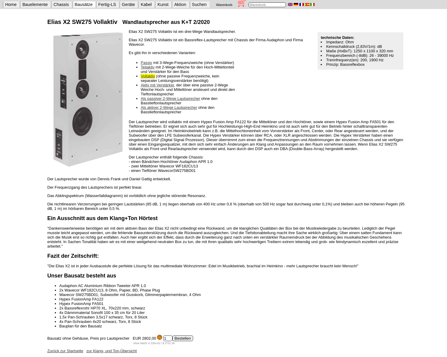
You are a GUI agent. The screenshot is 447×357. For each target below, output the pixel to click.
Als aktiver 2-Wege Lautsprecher (169, 107)
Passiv (146, 62)
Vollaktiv (148, 76)
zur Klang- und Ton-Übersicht (112, 351)
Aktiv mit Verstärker (157, 85)
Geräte (128, 4)
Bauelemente (35, 4)
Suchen (199, 4)
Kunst (163, 4)
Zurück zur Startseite (65, 351)
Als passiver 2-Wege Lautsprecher (170, 98)
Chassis (61, 4)
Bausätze (84, 4)
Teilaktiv (147, 67)
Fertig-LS (107, 4)
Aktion (180, 4)
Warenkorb (224, 5)
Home (10, 4)
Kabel (146, 4)
